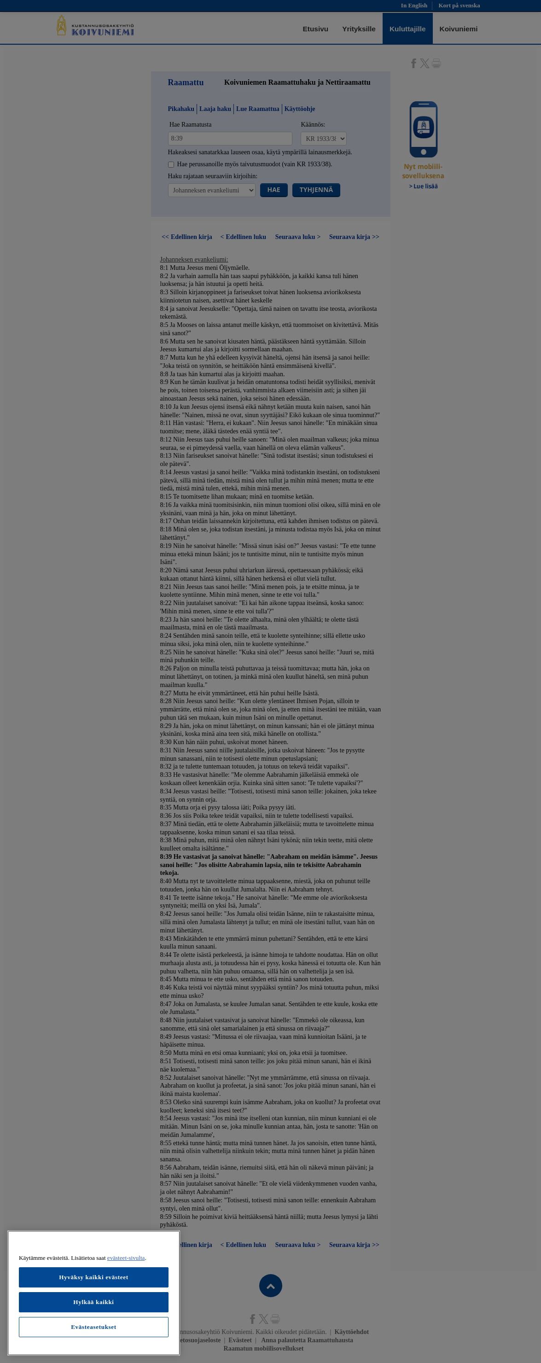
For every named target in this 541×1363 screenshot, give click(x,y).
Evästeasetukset (93, 1326)
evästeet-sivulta (126, 1257)
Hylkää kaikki (93, 1302)
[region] (93, 1293)
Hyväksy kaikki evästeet (93, 1277)
